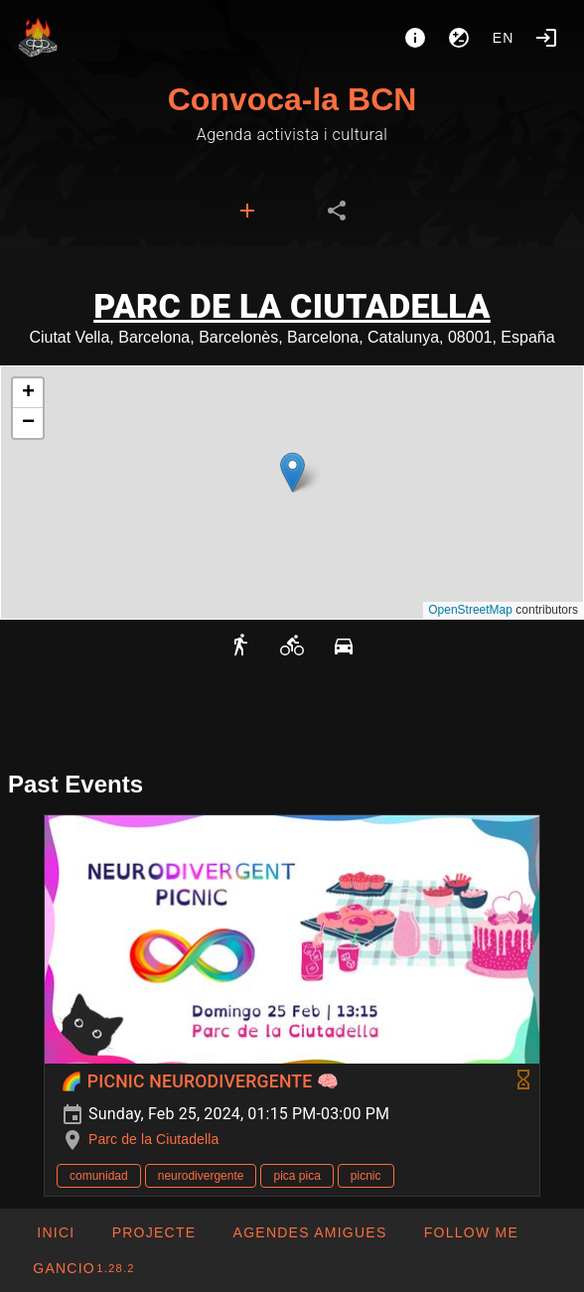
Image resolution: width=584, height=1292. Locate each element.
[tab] (247, 210)
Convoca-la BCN (292, 99)
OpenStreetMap (470, 610)
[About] (415, 38)
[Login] (546, 38)
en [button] (503, 38)
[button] (292, 472)
